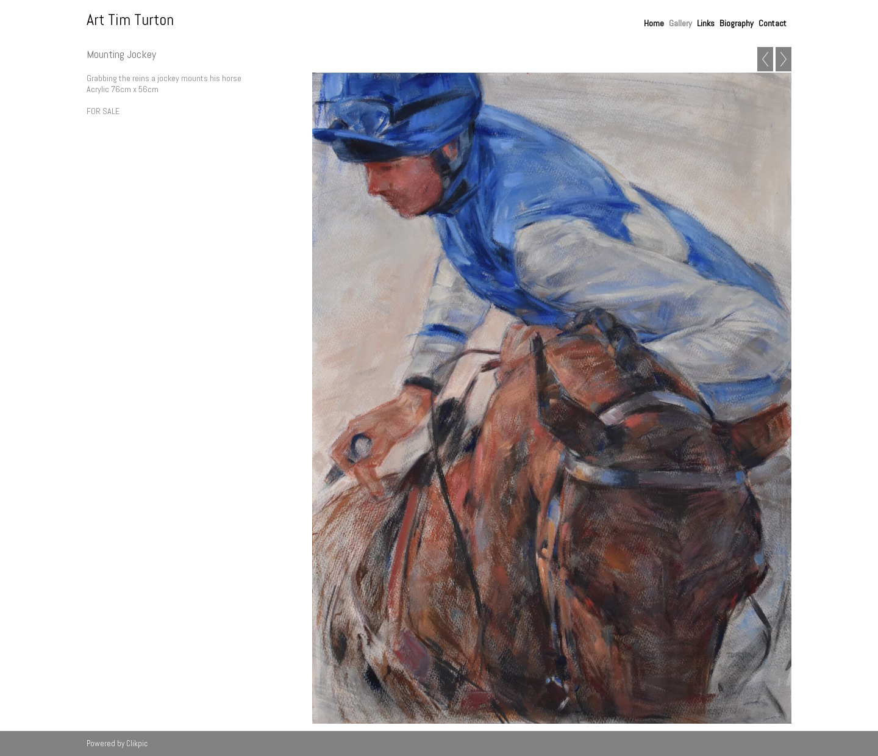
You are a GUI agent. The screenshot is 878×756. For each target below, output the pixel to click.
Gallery (680, 23)
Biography (736, 23)
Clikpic (137, 743)
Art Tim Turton (130, 20)
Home (654, 23)
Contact (772, 23)
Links (706, 23)
